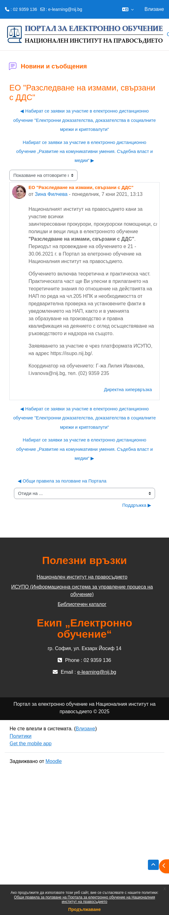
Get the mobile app (30, 743)
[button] (127, 9)
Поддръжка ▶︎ (136, 505)
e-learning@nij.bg (65, 9)
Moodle (54, 761)
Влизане (154, 9)
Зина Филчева (51, 194)
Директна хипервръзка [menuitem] (128, 389)
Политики (21, 736)
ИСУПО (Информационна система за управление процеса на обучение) (82, 590)
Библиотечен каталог (82, 604)
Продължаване (84, 909)
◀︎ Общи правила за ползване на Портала (62, 480)
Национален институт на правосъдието (82, 577)
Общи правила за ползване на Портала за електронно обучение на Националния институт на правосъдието (84, 899)
